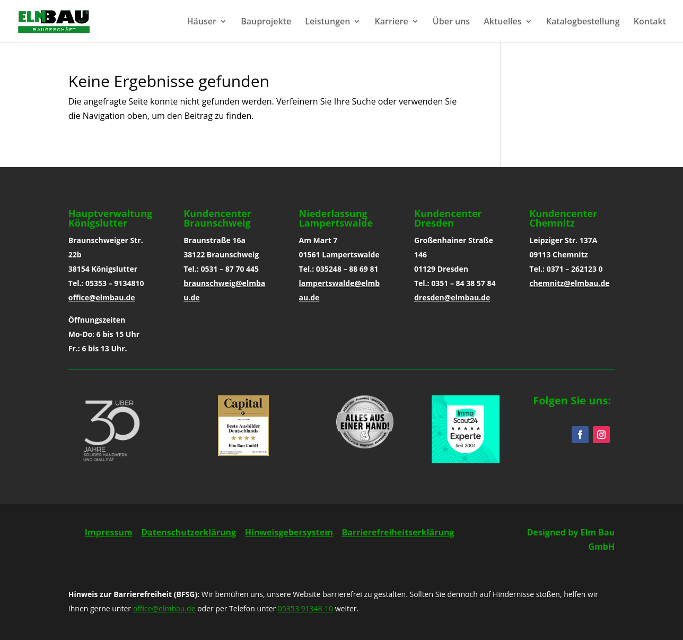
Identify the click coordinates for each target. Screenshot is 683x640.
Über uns (451, 22)
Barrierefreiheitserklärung (398, 532)
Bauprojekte (266, 22)
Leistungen (327, 22)
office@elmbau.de (101, 297)
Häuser (201, 22)
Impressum (109, 532)
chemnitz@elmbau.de (569, 283)
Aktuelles (502, 22)
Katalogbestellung (583, 22)
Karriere (391, 22)
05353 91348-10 (305, 608)
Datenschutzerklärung (188, 532)
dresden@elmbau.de (452, 297)
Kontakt (650, 22)
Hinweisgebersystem (289, 532)
